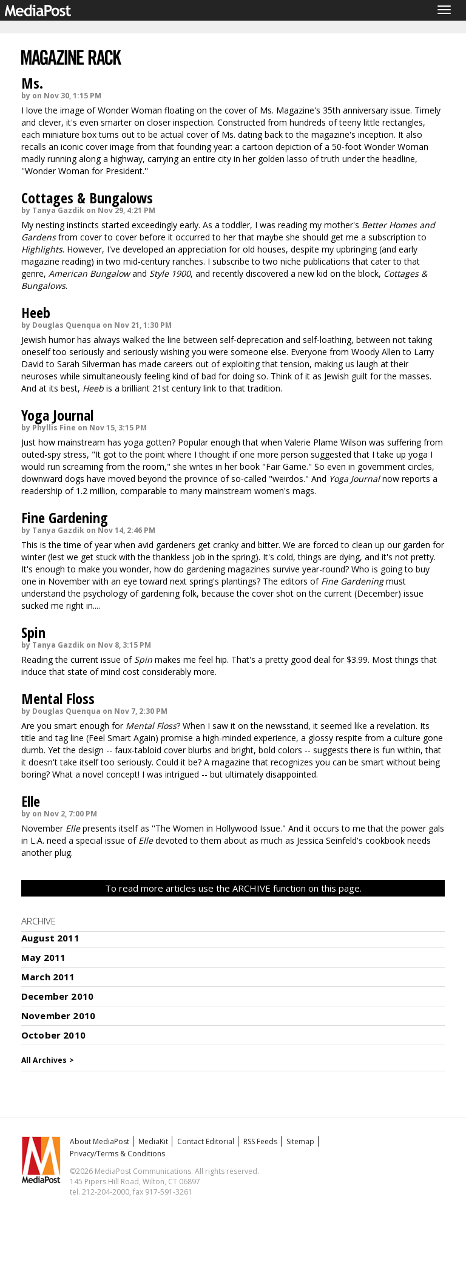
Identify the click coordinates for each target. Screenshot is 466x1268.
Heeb (35, 312)
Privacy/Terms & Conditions (117, 1153)
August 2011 (50, 938)
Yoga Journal (57, 415)
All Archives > (47, 1060)
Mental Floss (58, 698)
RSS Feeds (260, 1141)
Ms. (32, 83)
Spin (33, 632)
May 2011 (43, 957)
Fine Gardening (64, 517)
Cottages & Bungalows (87, 198)
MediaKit (153, 1141)
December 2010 (57, 996)
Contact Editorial (205, 1141)
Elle (30, 801)
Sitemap (300, 1141)
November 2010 (58, 1015)
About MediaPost (99, 1141)
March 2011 (48, 977)
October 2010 (53, 1035)
